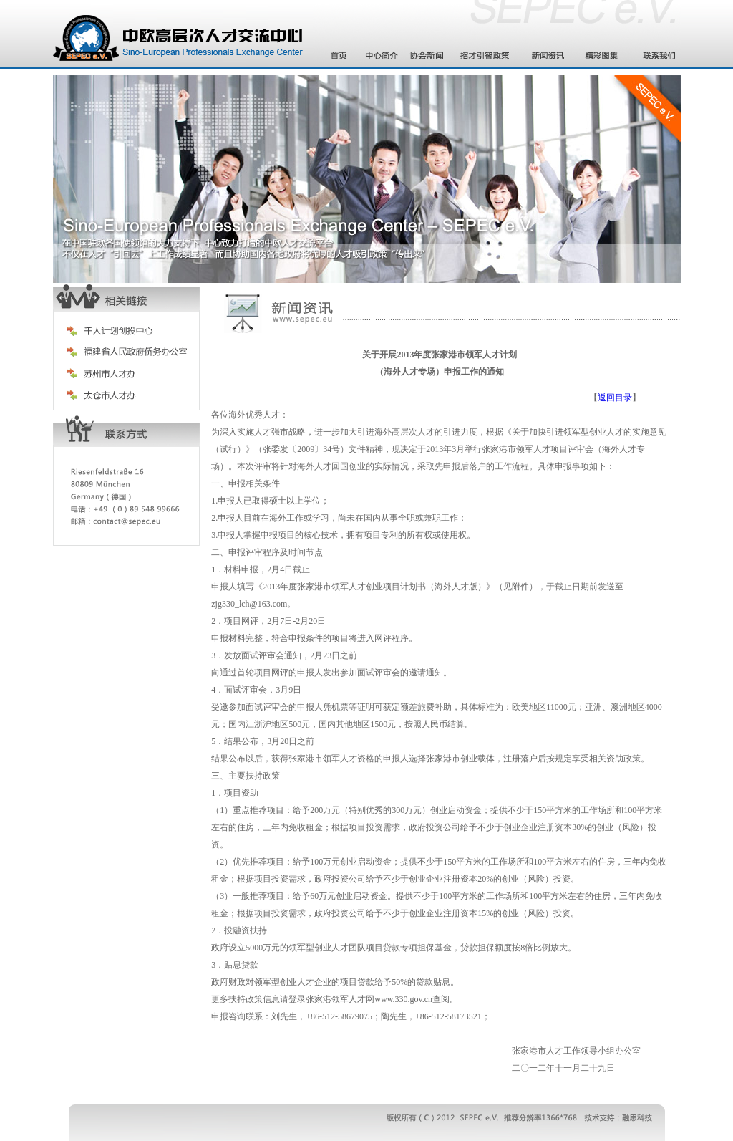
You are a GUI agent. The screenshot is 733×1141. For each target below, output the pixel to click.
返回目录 (615, 398)
